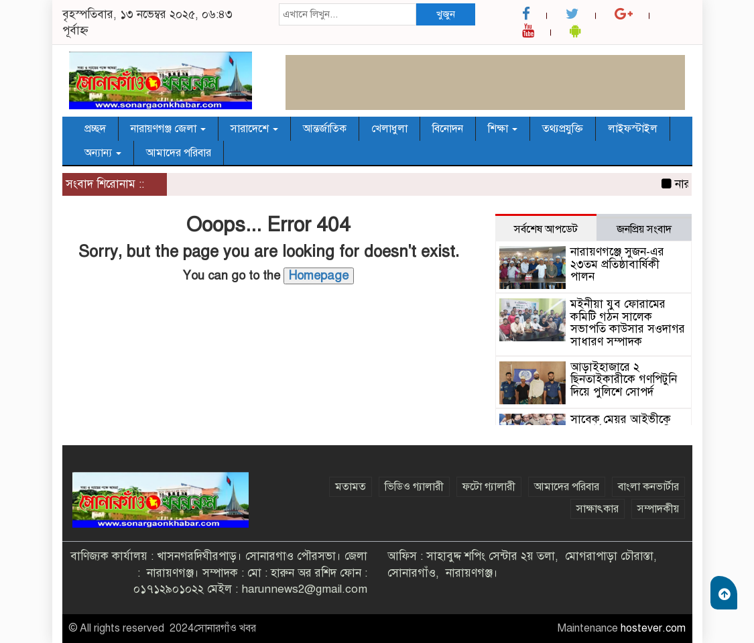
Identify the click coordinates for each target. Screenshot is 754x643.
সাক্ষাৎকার (597, 509)
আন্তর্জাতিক (325, 128)
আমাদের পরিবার (178, 153)
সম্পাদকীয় (658, 509)
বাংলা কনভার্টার (648, 486)
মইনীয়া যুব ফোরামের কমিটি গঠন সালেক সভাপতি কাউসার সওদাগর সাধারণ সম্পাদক (627, 323)
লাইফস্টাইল (632, 128)
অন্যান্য (102, 153)
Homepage (319, 275)
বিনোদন (447, 128)
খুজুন (445, 14)
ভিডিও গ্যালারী (414, 486)
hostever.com (653, 628)
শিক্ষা (502, 128)
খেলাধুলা (389, 128)
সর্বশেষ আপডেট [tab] (546, 229)
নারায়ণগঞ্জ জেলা (168, 128)
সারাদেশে (254, 128)
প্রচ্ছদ (95, 128)
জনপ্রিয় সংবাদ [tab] (644, 229)
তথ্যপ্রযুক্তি (562, 128)
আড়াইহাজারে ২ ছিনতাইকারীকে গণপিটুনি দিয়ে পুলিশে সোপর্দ (623, 379)
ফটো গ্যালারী (488, 486)
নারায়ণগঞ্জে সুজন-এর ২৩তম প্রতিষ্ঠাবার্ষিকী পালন (617, 264)
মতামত (350, 486)
